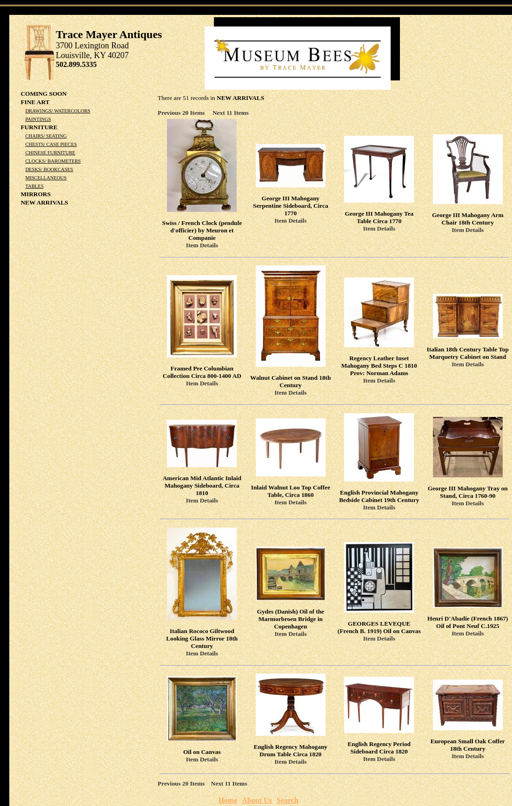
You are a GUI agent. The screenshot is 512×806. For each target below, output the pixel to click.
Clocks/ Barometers (52, 161)
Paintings (38, 119)
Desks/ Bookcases (49, 169)
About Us (257, 800)
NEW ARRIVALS (44, 202)
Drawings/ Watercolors (57, 110)
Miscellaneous (45, 177)
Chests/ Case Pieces (51, 144)
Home (227, 800)
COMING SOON (43, 93)
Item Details (202, 245)
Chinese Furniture (50, 152)
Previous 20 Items (184, 112)
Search (288, 800)
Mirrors (35, 194)
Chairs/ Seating (45, 136)
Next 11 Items (231, 112)
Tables (34, 186)
